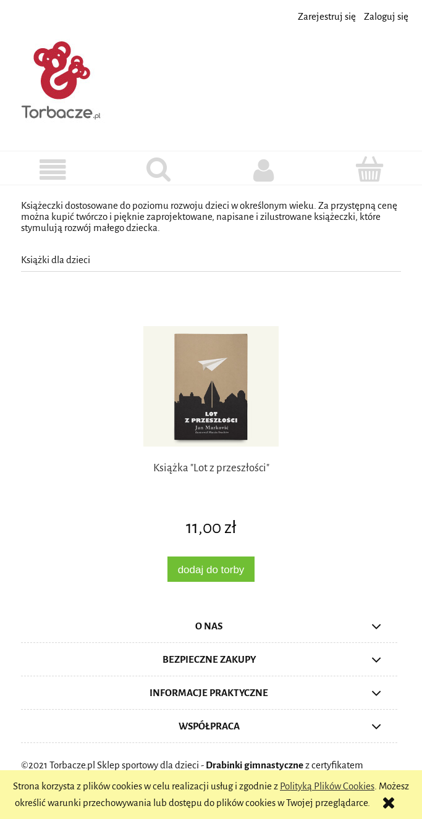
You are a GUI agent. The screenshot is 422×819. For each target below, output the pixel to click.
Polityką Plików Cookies (327, 786)
